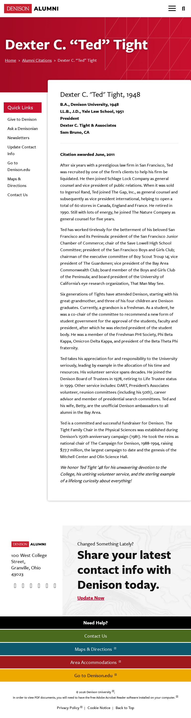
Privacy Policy (68, 707)
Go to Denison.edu (94, 675)
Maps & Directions (94, 649)
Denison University (99, 692)
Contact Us (17, 194)
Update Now (90, 598)
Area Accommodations (94, 662)
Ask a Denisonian (22, 128)
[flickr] (45, 586)
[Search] (181, 8)
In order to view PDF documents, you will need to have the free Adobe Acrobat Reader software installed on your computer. (94, 698)
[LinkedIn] (53, 586)
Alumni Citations (37, 60)
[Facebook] (13, 586)
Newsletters (18, 137)
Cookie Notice (99, 707)
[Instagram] (37, 586)
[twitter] (21, 586)
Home (10, 60)
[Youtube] (29, 586)
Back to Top (125, 707)
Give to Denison (22, 119)
